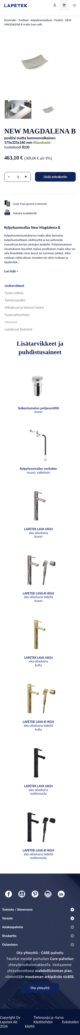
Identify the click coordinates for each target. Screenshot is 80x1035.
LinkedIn (61, 894)
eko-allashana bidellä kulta (38, 725)
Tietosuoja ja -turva (48, 1017)
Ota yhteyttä (40, 988)
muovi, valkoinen (38, 470)
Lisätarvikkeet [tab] (14, 286)
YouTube (21, 894)
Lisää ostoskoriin (55, 177)
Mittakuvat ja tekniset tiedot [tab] (24, 307)
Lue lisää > (11, 271)
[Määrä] (18, 177)
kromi (38, 410)
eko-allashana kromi (38, 533)
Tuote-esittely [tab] (14, 293)
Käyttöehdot (43, 1022)
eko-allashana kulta (38, 661)
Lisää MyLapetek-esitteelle (30, 204)
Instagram (48, 894)
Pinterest (35, 894)
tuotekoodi (12, 147)
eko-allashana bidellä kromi (38, 597)
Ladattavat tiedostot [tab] (18, 329)
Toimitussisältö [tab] (15, 300)
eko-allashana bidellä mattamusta (38, 854)
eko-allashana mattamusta (38, 790)
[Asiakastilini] (55, 5)
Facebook (8, 894)
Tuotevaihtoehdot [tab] (17, 315)
